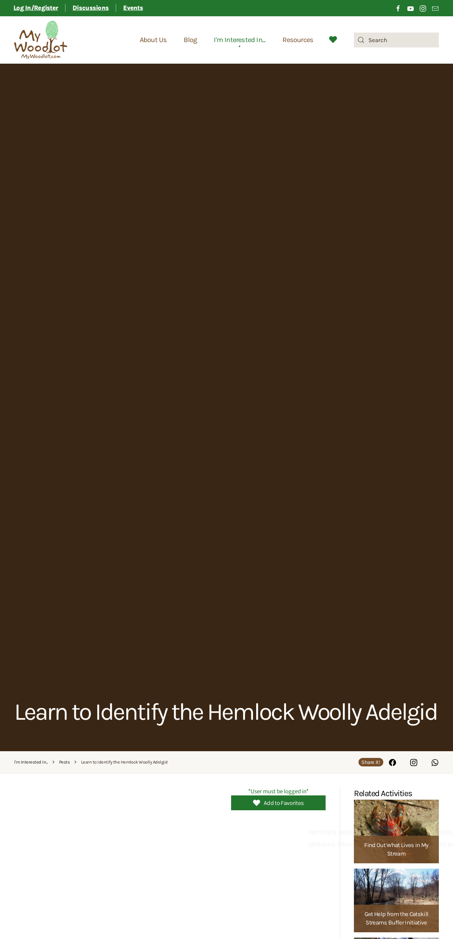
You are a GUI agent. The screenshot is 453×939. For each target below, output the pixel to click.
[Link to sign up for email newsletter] (435, 8)
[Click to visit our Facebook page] (398, 8)
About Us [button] (153, 40)
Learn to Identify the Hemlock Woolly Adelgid (225, 712)
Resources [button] (297, 40)
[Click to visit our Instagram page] (422, 8)
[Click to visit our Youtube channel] (410, 8)
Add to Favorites (278, 802)
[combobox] (396, 40)
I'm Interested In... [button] (239, 40)
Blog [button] (190, 40)
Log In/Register (35, 8)
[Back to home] (40, 40)
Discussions (91, 8)
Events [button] (133, 8)
